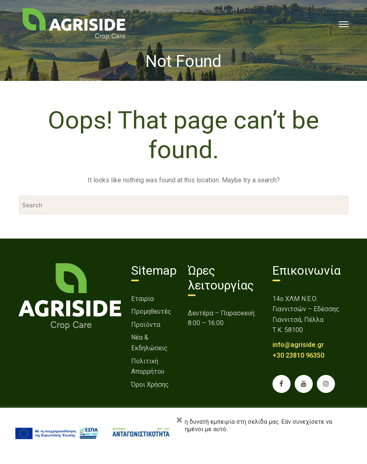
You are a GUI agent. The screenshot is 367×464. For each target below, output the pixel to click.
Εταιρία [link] (142, 299)
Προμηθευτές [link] (151, 311)
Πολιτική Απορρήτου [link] (147, 366)
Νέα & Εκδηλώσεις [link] (149, 342)
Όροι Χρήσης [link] (150, 384)
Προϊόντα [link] (145, 324)
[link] (74, 24)
